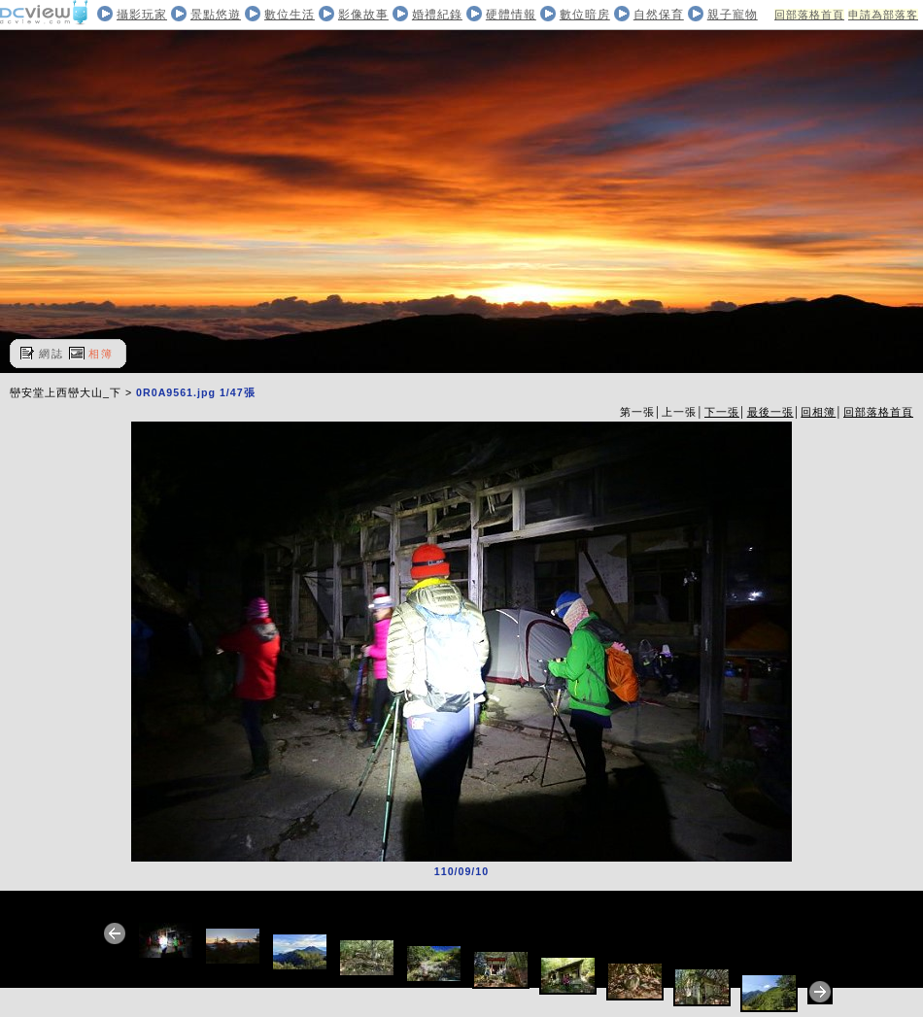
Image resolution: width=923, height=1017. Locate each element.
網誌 (51, 353)
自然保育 (658, 14)
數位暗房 (585, 14)
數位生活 (289, 14)
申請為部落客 (883, 14)
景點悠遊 (215, 14)
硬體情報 (511, 14)
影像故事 (363, 14)
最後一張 (770, 412)
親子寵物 (732, 14)
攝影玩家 (142, 14)
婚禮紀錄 (437, 14)
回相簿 (818, 412)
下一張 (721, 412)
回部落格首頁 (809, 14)
